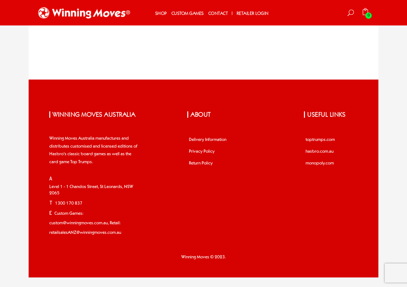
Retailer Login (253, 13)
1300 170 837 (68, 203)
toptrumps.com (320, 140)
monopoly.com (320, 163)
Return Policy (201, 163)
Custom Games (187, 13)
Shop (161, 13)
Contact (218, 13)
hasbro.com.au (320, 151)
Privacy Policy (202, 151)
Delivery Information (207, 140)
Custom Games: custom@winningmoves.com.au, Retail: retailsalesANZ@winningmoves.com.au (85, 223)
